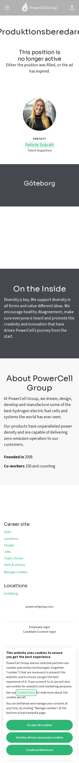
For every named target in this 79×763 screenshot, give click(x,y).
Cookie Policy (26, 692)
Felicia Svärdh (39, 145)
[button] (72, 7)
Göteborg (11, 593)
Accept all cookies (39, 725)
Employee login (39, 627)
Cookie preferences (39, 750)
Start (7, 532)
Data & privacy (14, 564)
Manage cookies (15, 572)
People (9, 545)
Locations (11, 538)
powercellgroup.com (40, 607)
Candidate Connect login (39, 632)
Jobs (7, 551)
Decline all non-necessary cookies (39, 737)
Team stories (13, 558)
